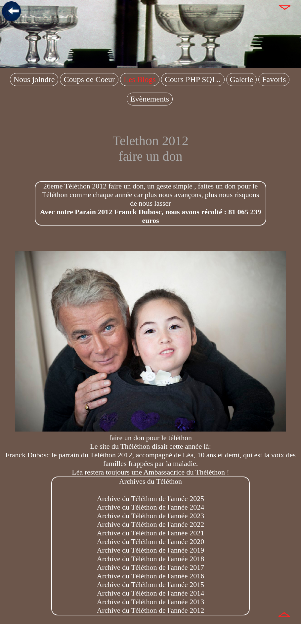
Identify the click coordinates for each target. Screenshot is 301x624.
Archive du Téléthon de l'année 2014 (150, 593)
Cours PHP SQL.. (193, 79)
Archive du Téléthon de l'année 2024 (150, 507)
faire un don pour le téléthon (150, 433)
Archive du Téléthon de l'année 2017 (150, 567)
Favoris (274, 79)
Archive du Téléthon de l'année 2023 (150, 516)
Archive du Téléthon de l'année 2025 (150, 498)
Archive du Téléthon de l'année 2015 (150, 584)
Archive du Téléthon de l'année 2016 (150, 576)
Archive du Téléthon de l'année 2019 (150, 550)
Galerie (241, 79)
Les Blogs (140, 79)
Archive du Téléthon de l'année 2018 (150, 559)
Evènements (149, 99)
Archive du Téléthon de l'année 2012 (150, 610)
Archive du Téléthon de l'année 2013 (150, 602)
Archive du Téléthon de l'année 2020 (150, 541)
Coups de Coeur (89, 79)
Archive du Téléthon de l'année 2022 (150, 524)
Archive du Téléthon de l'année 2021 (150, 533)
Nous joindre (34, 79)
